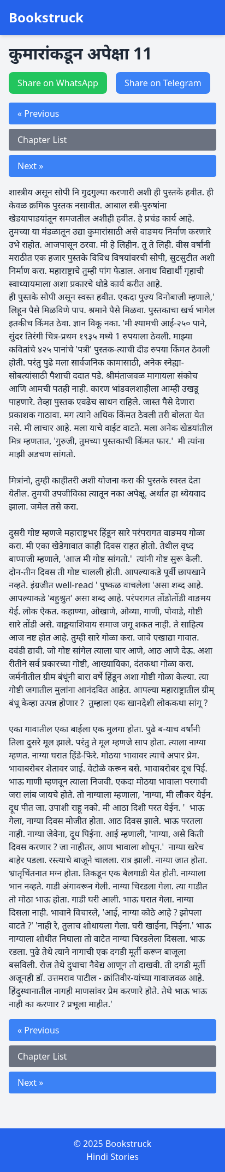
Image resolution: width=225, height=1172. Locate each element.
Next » (30, 166)
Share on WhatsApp (57, 83)
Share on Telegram (163, 83)
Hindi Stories (112, 1157)
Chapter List (42, 140)
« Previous (38, 113)
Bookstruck (46, 17)
